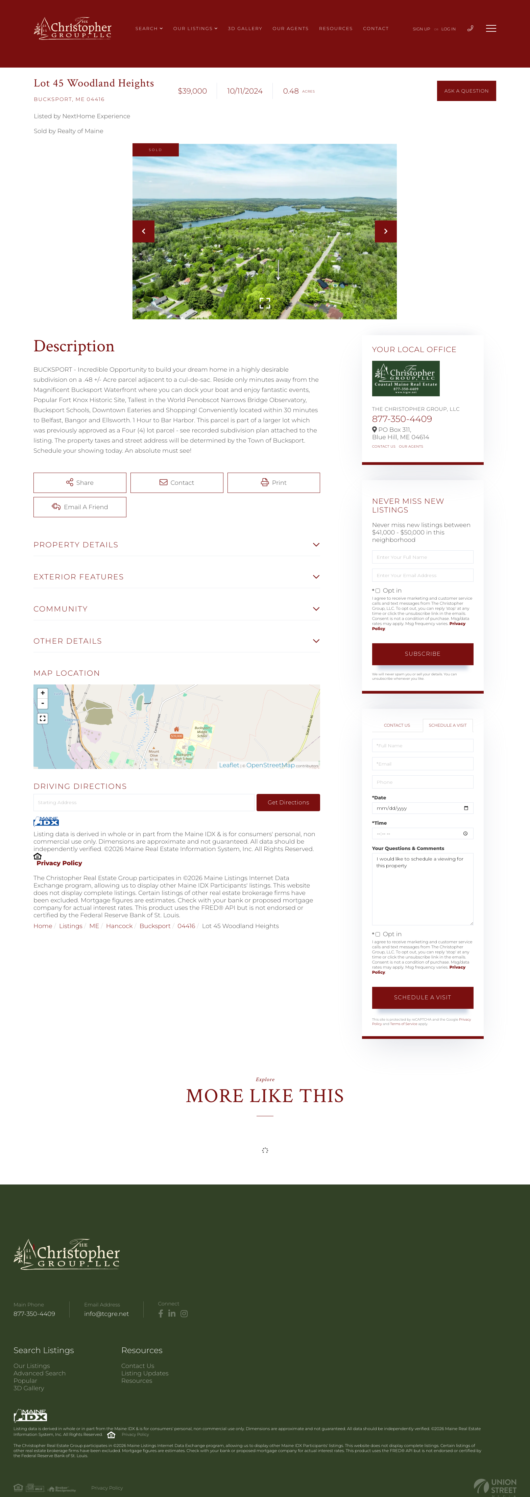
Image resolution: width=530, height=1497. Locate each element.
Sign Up (421, 29)
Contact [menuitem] (376, 28)
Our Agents (411, 446)
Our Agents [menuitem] (291, 28)
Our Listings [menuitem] (193, 28)
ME (94, 926)
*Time (379, 823)
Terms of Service (403, 1024)
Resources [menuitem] (336, 28)
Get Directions (288, 802)
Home (42, 926)
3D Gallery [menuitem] (245, 28)
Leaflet (229, 765)
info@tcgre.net (106, 1314)
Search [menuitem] (147, 28)
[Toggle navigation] (491, 28)
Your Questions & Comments (408, 848)
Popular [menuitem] (25, 1380)
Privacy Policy (59, 863)
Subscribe (423, 654)
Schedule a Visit (448, 725)
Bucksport (155, 926)
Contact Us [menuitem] (137, 1366)
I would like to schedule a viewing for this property (423, 889)
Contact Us (384, 446)
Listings (70, 926)
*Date (379, 798)
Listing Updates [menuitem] (145, 1373)
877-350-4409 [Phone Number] (34, 1314)
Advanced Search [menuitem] (40, 1373)
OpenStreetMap (270, 765)
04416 (186, 926)
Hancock (119, 926)
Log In (448, 29)
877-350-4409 (402, 419)
